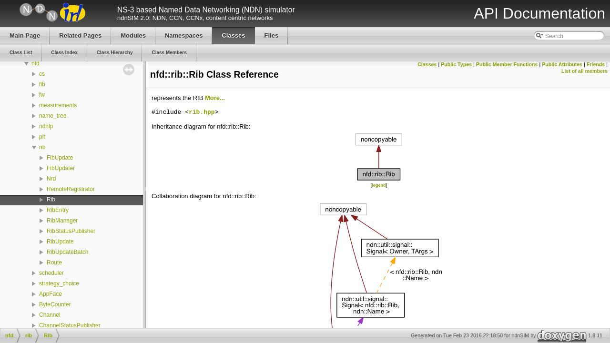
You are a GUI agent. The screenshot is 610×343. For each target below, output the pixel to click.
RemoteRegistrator (71, 189)
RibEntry (58, 210)
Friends (596, 64)
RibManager (62, 220)
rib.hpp (202, 112)
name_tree (52, 115)
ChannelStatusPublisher (70, 325)
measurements (58, 105)
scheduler (51, 273)
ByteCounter (55, 304)
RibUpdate (60, 241)
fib (42, 84)
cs (42, 74)
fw (42, 94)
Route (54, 262)
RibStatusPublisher (71, 231)
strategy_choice (59, 283)
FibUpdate (60, 157)
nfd (35, 63)
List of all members (584, 71)
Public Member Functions (507, 64)
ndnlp (46, 126)
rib (42, 147)
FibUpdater (61, 168)
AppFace (50, 294)
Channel (50, 315)
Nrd (51, 178)
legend (379, 185)
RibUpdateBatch (67, 252)
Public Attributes (562, 64)
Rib (51, 199)
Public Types (456, 64)
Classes (427, 64)
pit (42, 136)
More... (215, 97)
